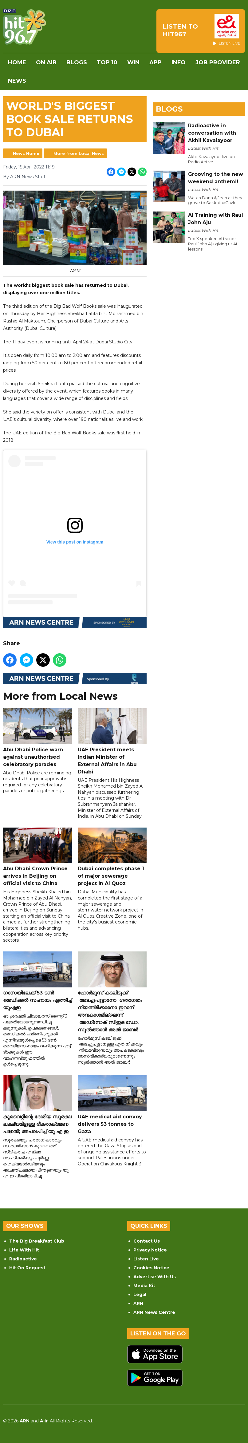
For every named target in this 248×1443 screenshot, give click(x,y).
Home (17, 62)
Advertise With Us (154, 1276)
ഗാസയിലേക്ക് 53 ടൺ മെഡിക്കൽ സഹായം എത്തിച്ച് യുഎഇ (37, 980)
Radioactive (23, 1259)
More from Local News (78, 153)
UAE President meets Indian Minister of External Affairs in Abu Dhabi (112, 741)
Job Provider (217, 62)
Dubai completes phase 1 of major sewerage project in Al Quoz (112, 856)
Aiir (44, 1421)
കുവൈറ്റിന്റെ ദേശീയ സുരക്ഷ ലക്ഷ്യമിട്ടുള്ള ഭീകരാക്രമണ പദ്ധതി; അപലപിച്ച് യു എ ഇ (37, 1104)
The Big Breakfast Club (36, 1241)
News (17, 80)
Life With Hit (24, 1250)
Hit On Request (27, 1268)
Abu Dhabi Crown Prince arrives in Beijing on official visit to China (37, 856)
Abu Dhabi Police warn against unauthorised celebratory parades (37, 737)
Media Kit (144, 1285)
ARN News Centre (154, 1312)
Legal (139, 1294)
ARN (138, 1303)
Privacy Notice (150, 1250)
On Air (46, 62)
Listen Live (146, 1259)
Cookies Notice (151, 1268)
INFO (178, 62)
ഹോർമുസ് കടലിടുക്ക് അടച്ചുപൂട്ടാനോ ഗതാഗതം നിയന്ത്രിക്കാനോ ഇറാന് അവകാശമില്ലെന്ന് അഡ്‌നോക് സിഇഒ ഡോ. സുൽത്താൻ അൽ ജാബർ (112, 991)
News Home (26, 153)
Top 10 (107, 62)
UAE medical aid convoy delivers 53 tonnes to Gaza (112, 1104)
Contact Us (146, 1241)
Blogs (76, 62)
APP (155, 62)
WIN (133, 62)
